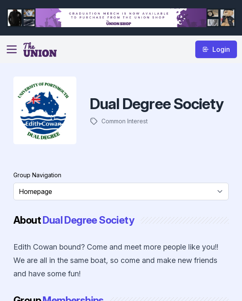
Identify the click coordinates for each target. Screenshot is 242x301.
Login (216, 49)
